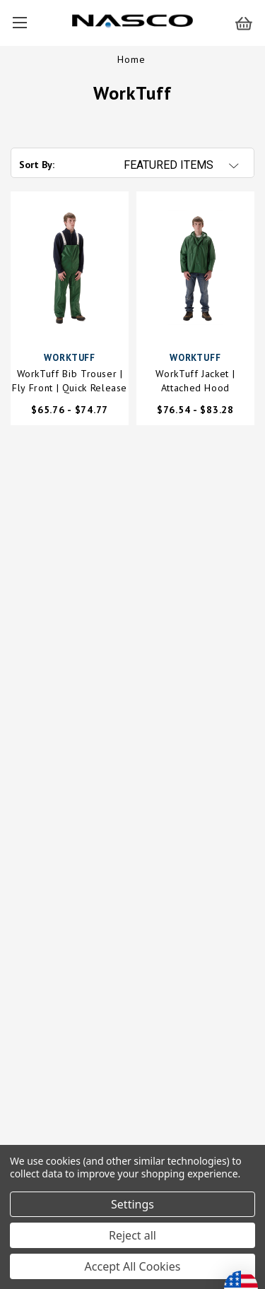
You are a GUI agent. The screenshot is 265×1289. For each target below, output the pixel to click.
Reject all (132, 1235)
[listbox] (188, 165)
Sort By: (36, 164)
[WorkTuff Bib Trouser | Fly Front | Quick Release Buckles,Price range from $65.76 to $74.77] (69, 268)
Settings (132, 1204)
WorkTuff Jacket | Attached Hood (195, 380)
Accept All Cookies (133, 1266)
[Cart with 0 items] (250, 23)
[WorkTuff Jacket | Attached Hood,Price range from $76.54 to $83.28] (195, 268)
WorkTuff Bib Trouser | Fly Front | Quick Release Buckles (69, 381)
